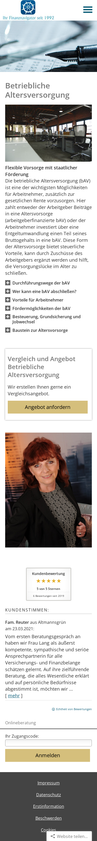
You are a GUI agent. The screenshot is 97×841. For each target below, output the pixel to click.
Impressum (49, 783)
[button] (41, 283)
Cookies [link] (48, 830)
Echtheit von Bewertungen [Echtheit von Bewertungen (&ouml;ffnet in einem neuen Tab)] (74, 709)
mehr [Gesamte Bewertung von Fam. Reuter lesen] (14, 695)
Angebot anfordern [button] (47, 407)
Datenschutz (48, 795)
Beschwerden (48, 818)
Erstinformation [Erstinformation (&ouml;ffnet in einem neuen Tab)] (48, 806)
